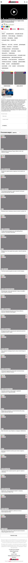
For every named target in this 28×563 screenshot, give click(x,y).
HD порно (4, 38)
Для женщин (22, 44)
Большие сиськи (19, 33)
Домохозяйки (21, 61)
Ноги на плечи (20, 66)
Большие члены (5, 40)
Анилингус (4, 35)
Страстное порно (12, 59)
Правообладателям (14, 551)
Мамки (16, 38)
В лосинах (15, 46)
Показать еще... (14, 535)
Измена (3, 46)
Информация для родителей (14, 555)
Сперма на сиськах (6, 61)
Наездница (10, 38)
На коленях (4, 66)
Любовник (13, 51)
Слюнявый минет (15, 63)
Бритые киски (15, 48)
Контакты (14, 557)
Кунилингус (20, 35)
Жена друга (4, 53)
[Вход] (26, 2)
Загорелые (4, 59)
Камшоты (4, 44)
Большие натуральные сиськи (9, 55)
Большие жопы (10, 33)
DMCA (14, 552)
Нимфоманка (5, 68)
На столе (10, 44)
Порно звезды (12, 35)
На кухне (16, 44)
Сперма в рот (21, 59)
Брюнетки (13, 40)
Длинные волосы (6, 57)
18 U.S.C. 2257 (14, 554)
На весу (14, 66)
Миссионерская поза (17, 57)
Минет (3, 33)
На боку (8, 63)
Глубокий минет (6, 51)
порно (9, 561)
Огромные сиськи (6, 48)
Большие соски (21, 55)
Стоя (10, 66)
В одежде (14, 61)
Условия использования (14, 549)
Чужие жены (12, 53)
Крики (3, 63)
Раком (19, 51)
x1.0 (20, 18)
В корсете (9, 46)
